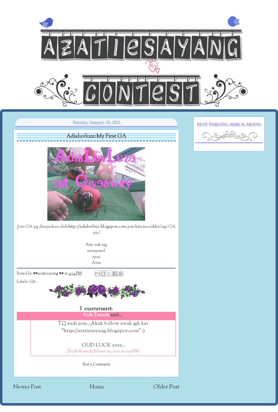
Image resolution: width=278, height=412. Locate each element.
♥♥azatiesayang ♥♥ (48, 273)
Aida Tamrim (96, 315)
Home (97, 387)
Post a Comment (96, 364)
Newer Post (27, 387)
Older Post (166, 387)
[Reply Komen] (80, 351)
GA (32, 282)
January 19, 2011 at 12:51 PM (116, 351)
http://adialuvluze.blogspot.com (97, 226)
